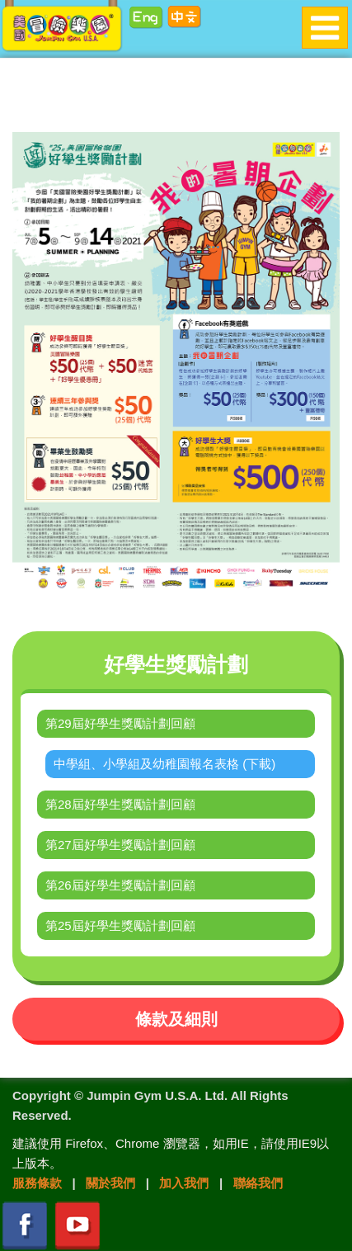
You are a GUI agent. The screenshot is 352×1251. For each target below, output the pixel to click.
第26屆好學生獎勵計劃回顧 (120, 885)
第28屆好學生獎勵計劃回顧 (120, 804)
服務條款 (37, 1183)
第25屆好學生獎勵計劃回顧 (120, 925)
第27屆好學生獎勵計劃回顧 (120, 845)
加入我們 (184, 1183)
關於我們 (110, 1183)
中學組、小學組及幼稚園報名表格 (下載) (164, 764)
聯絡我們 (258, 1183)
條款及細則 (176, 1019)
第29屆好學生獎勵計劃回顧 (120, 723)
